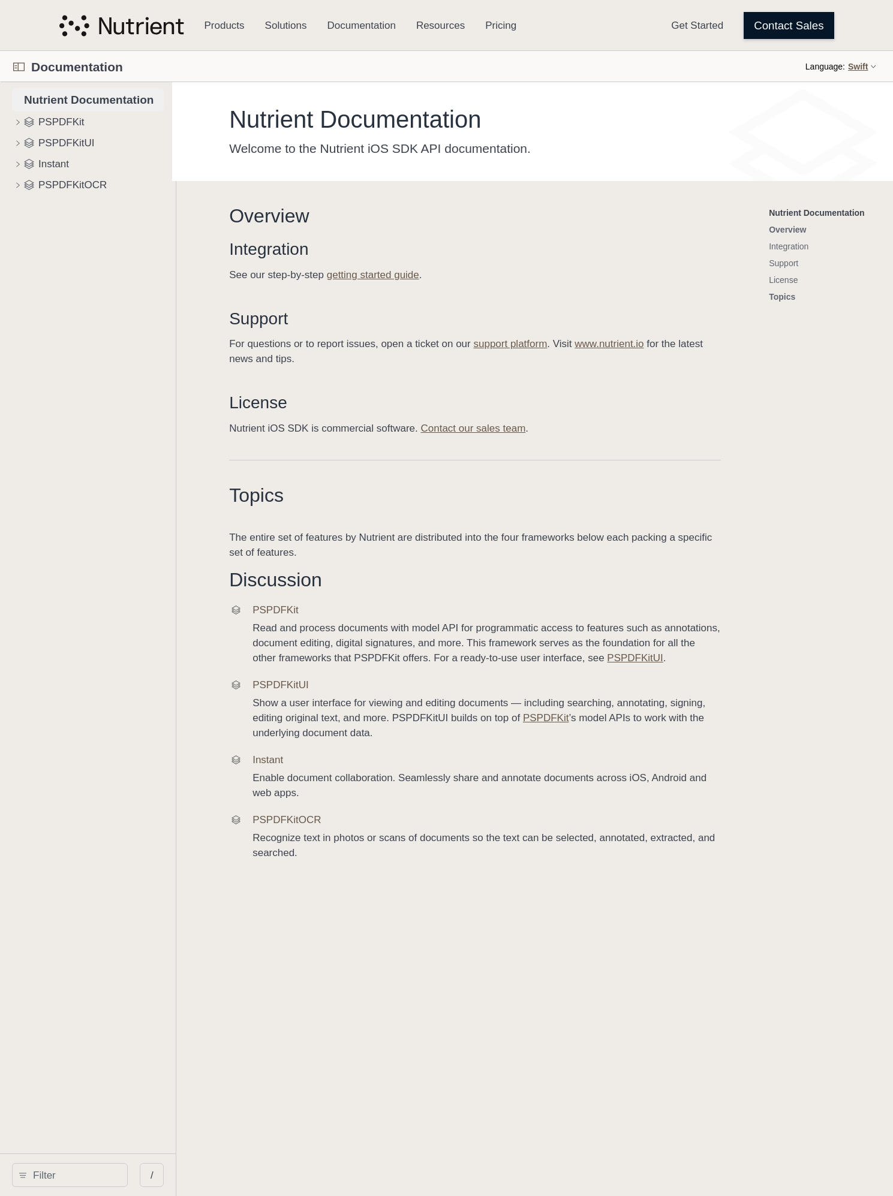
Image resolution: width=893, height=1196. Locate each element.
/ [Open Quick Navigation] (243, 1175)
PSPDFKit (651, 718)
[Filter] (120, 1175)
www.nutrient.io (714, 344)
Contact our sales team (578, 428)
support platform (616, 344)
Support (364, 318)
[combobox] (120, 1175)
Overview (374, 216)
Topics (362, 495)
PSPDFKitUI (740, 658)
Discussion (381, 580)
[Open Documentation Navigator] (19, 67)
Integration (374, 249)
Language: (825, 66)
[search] (115, 1175)
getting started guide (478, 275)
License (364, 402)
